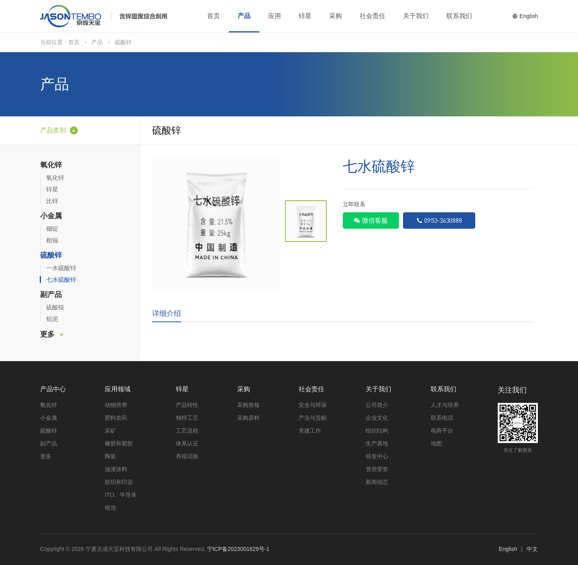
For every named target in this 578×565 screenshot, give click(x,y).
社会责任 (372, 15)
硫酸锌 (51, 255)
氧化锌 (51, 165)
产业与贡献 (313, 418)
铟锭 (52, 228)
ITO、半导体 (120, 495)
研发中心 (377, 456)
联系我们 (459, 15)
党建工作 (310, 430)
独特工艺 (187, 418)
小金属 (51, 216)
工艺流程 (187, 430)
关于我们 (416, 15)
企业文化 (377, 418)
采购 (335, 15)
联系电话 (442, 418)
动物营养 (116, 405)
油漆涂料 (116, 469)
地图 (436, 443)
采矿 (110, 430)
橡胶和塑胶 (119, 443)
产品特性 (187, 405)
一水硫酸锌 (61, 267)
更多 (47, 334)
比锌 (52, 200)
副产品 (51, 295)
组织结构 (377, 430)
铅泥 (52, 318)
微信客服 (370, 220)
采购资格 (248, 405)
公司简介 (377, 405)
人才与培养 (445, 405)
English (525, 16)
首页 (213, 15)
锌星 (305, 15)
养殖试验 (187, 456)
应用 (274, 15)
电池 (110, 507)
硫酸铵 (55, 307)
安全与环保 (313, 405)
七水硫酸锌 (61, 279)
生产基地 (377, 443)
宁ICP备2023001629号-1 (238, 549)
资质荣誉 (377, 469)
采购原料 (248, 418)
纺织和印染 (119, 482)
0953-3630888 (439, 220)
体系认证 (187, 443)
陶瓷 (110, 456)
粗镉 (52, 240)
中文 (532, 549)
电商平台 (442, 430)
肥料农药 (116, 418)
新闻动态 (377, 482)
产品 (244, 15)
